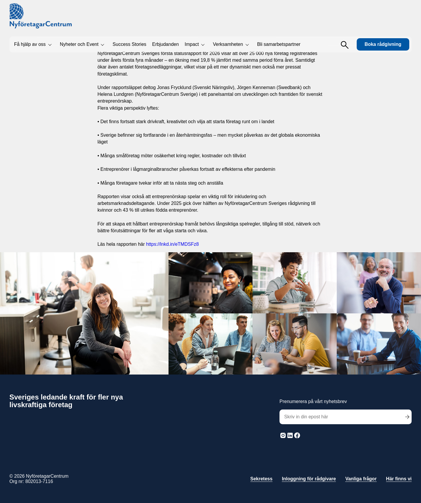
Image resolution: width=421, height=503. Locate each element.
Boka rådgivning (383, 44)
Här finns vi (399, 478)
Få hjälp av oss (30, 44)
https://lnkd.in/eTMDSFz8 (172, 244)
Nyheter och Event (79, 44)
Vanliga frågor (361, 478)
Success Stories (129, 44)
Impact (192, 44)
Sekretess (261, 478)
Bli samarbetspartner (279, 44)
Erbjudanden (165, 44)
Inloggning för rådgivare (309, 478)
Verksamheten (228, 44)
